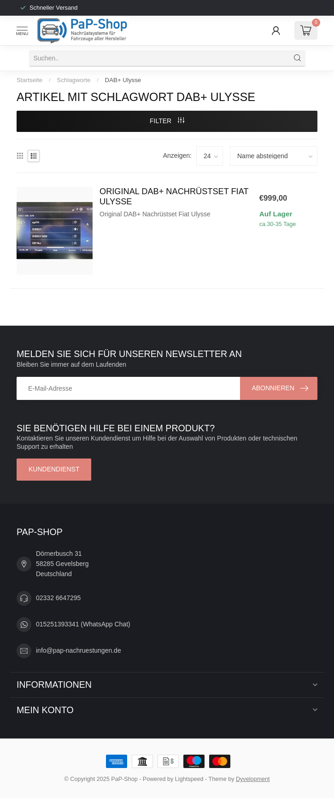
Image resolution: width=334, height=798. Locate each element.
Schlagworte (73, 80)
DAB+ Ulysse (123, 80)
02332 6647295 (58, 597)
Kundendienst (54, 469)
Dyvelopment (253, 779)
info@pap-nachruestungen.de (78, 650)
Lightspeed (189, 779)
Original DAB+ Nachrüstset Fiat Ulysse (174, 196)
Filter (167, 121)
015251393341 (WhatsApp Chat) (83, 624)
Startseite (29, 80)
